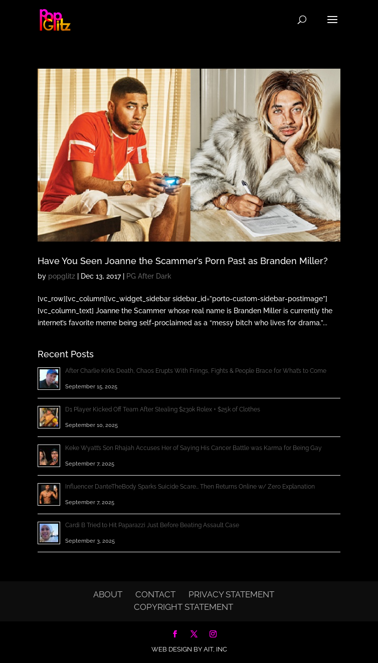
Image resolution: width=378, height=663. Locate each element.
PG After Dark (148, 276)
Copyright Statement (183, 607)
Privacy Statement (231, 594)
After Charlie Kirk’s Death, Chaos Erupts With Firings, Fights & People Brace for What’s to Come (195, 370)
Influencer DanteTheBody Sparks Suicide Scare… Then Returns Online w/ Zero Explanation (190, 486)
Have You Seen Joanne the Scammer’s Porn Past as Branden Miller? (183, 261)
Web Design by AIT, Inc (189, 649)
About (107, 594)
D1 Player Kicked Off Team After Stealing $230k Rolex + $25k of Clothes (162, 409)
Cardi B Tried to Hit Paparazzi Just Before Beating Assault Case (152, 525)
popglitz (61, 276)
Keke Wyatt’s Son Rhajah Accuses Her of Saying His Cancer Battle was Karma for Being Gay (193, 448)
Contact (155, 594)
